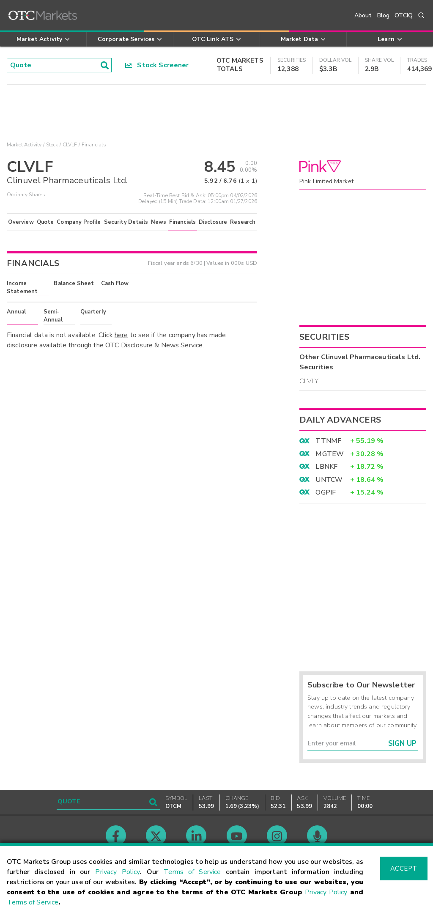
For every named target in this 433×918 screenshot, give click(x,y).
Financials (182, 222)
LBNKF (326, 466)
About (363, 15)
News (159, 222)
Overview (20, 222)
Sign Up (402, 743)
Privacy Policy (117, 872)
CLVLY (308, 381)
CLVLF (70, 144)
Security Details (126, 222)
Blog (383, 15)
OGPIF (325, 492)
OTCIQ (404, 15)
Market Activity (24, 144)
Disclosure (213, 222)
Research (242, 222)
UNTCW (329, 479)
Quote (45, 222)
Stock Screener (157, 65)
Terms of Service (192, 872)
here (121, 335)
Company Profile (79, 222)
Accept (403, 868)
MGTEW (329, 454)
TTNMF (328, 440)
